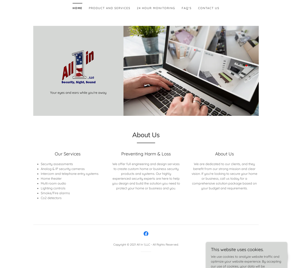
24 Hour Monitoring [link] (156, 8)
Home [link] (77, 8)
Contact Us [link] (208, 8)
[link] (78, 67)
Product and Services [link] (109, 8)
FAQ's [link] (187, 8)
